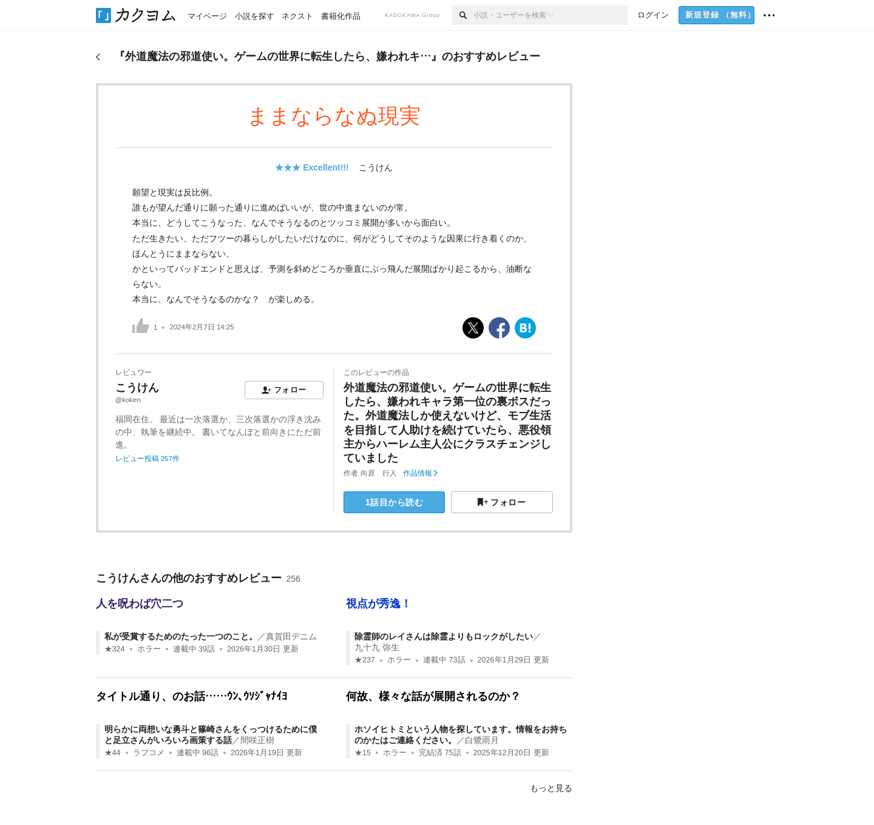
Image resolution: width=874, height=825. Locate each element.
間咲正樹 (257, 740)
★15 (362, 753)
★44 (112, 753)
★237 (364, 660)
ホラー (149, 649)
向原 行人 (379, 473)
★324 (114, 649)
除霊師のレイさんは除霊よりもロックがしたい (443, 636)
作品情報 (420, 473)
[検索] (462, 15)
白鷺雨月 (482, 740)
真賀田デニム (291, 636)
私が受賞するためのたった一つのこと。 (180, 636)
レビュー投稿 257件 (147, 458)
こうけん (376, 167)
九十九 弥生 (376, 647)
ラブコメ (148, 753)
